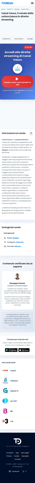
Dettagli (30, 39)
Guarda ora (6, 39)
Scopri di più (22, 325)
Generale (19, 242)
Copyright (25, 456)
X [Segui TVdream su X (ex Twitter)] (24, 471)
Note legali (25, 453)
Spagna (16, 9)
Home (3, 9)
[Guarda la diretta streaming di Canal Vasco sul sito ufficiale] (17, 81)
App (17, 453)
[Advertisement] (17, 28)
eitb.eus (17, 246)
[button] (32, 3)
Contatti (17, 459)
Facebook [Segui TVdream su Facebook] (14, 471)
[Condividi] (31, 133)
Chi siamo (9, 453)
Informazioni (19, 39)
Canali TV (10, 9)
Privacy (9, 456)
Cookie (16, 456)
